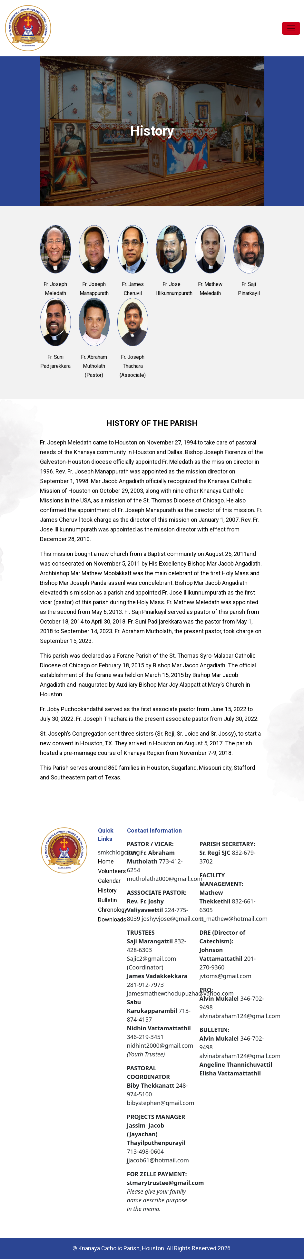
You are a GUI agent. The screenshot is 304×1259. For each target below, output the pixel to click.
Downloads (112, 919)
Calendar (109, 881)
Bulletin (107, 900)
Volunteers (112, 871)
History (107, 890)
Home (106, 861)
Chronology (112, 910)
